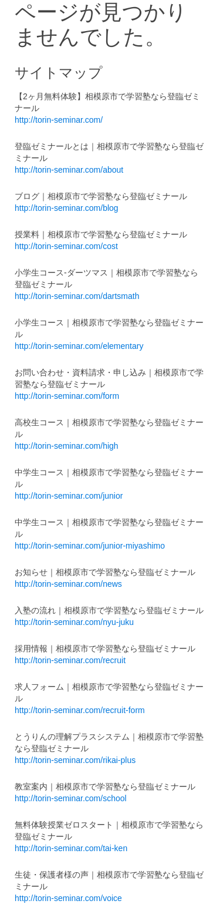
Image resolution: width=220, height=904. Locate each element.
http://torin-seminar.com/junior (69, 495)
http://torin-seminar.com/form (67, 396)
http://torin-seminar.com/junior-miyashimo (90, 545)
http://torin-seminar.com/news (68, 584)
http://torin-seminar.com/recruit (70, 660)
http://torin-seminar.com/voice (68, 898)
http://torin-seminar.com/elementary (79, 346)
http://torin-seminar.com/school (71, 798)
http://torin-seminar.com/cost (66, 246)
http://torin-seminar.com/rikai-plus (75, 760)
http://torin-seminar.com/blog (67, 208)
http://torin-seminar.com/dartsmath (77, 296)
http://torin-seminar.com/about (69, 169)
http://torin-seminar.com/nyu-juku (74, 622)
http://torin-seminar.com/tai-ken (71, 848)
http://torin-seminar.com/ (59, 120)
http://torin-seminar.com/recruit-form (80, 710)
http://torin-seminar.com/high (67, 446)
